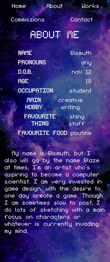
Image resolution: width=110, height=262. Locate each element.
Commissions (28, 19)
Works (91, 5)
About (55, 5)
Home (19, 5)
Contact (82, 19)
